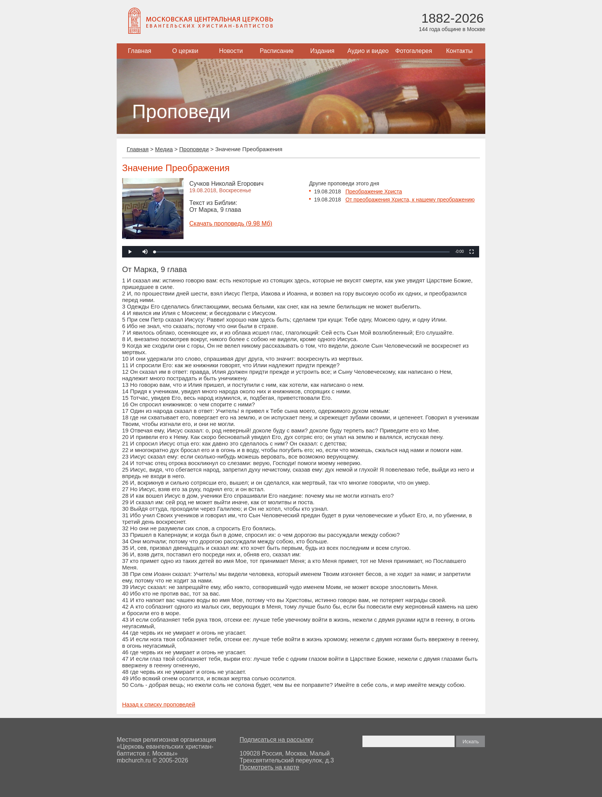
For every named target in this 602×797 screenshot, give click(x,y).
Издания (322, 51)
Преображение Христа (374, 191)
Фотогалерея (413, 51)
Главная (139, 51)
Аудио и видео (368, 51)
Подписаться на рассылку (276, 739)
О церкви (185, 51)
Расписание (276, 51)
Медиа (164, 149)
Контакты (459, 51)
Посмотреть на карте (269, 767)
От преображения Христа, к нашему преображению (410, 199)
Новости (231, 51)
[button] (145, 251)
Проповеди (194, 149)
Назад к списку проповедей (158, 704)
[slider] (302, 251)
